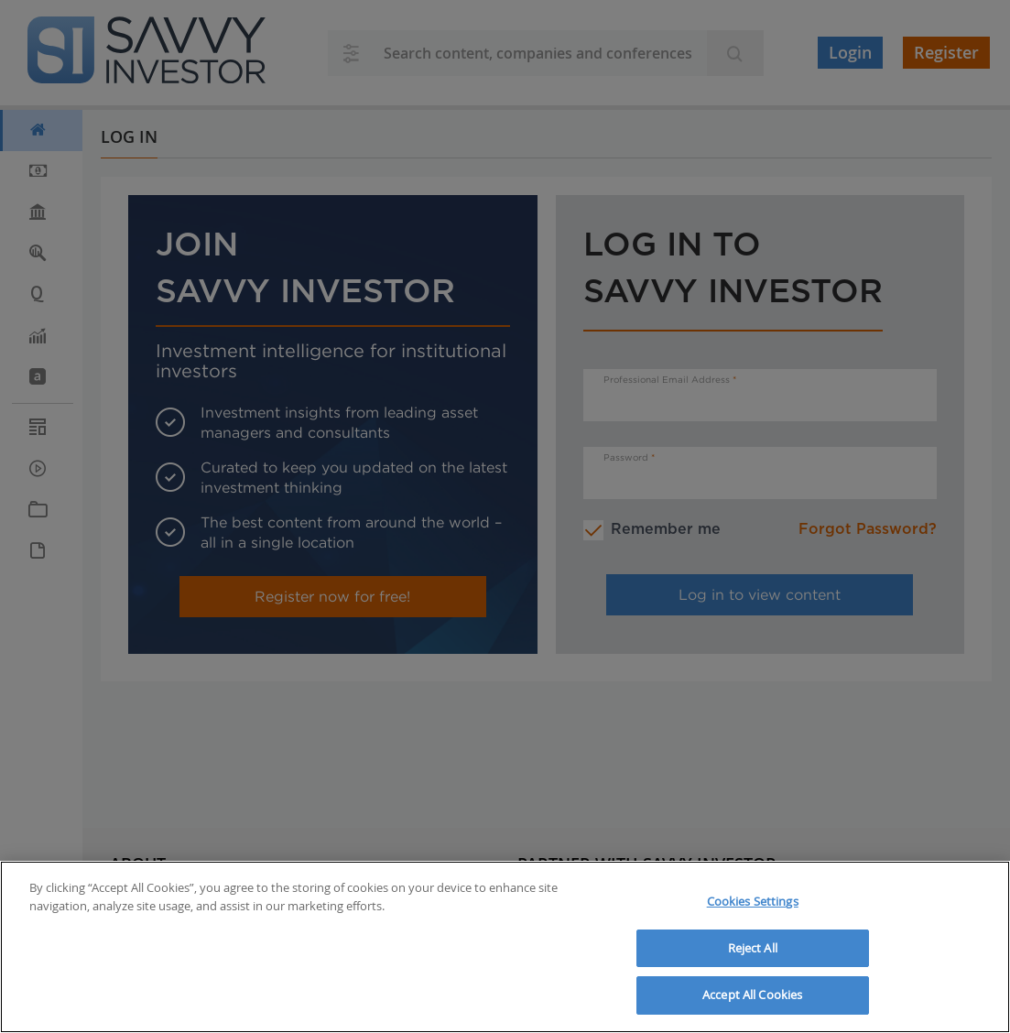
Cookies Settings (752, 901)
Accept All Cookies (752, 994)
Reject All (752, 948)
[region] (505, 947)
